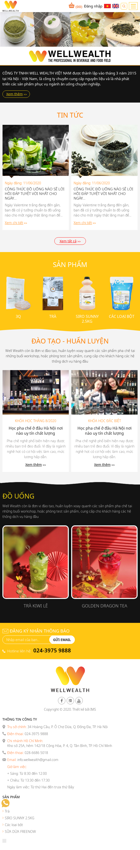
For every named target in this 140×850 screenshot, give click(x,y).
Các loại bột (121, 316)
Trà (52, 316)
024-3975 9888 (52, 650)
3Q (18, 316)
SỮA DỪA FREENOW (20, 831)
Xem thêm (14, 94)
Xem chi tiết (14, 222)
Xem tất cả (68, 241)
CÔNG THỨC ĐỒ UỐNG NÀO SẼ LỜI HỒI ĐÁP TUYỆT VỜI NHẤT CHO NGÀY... (34, 194)
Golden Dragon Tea (104, 606)
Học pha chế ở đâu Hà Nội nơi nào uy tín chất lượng (36, 431)
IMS (93, 709)
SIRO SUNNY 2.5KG (87, 319)
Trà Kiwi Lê (36, 606)
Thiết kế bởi (81, 709)
